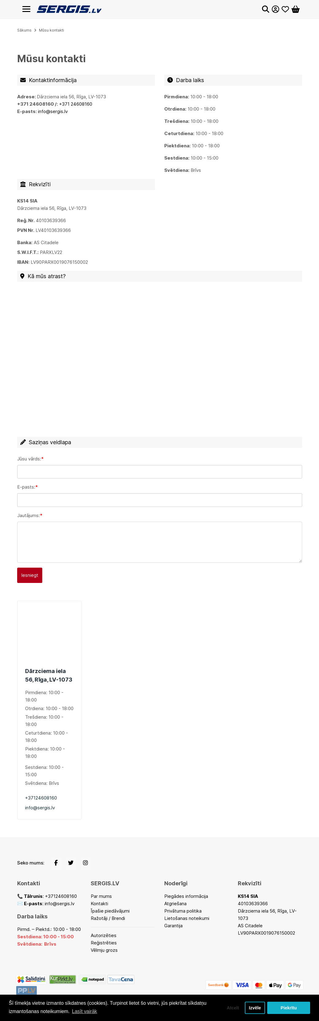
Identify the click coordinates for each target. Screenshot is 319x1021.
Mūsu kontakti (51, 30)
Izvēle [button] (255, 1007)
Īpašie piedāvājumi (110, 911)
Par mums (101, 896)
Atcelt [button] (233, 1007)
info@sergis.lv (40, 808)
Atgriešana (175, 903)
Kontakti (99, 903)
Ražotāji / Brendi (108, 918)
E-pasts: (26, 487)
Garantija (173, 925)
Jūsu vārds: (29, 459)
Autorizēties (103, 935)
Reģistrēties (104, 943)
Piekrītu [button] (289, 1007)
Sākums (24, 30)
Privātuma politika (183, 911)
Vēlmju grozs (104, 950)
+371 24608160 (75, 104)
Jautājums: (28, 515)
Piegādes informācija (186, 896)
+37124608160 (41, 798)
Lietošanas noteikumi (186, 918)
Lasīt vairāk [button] (84, 1011)
